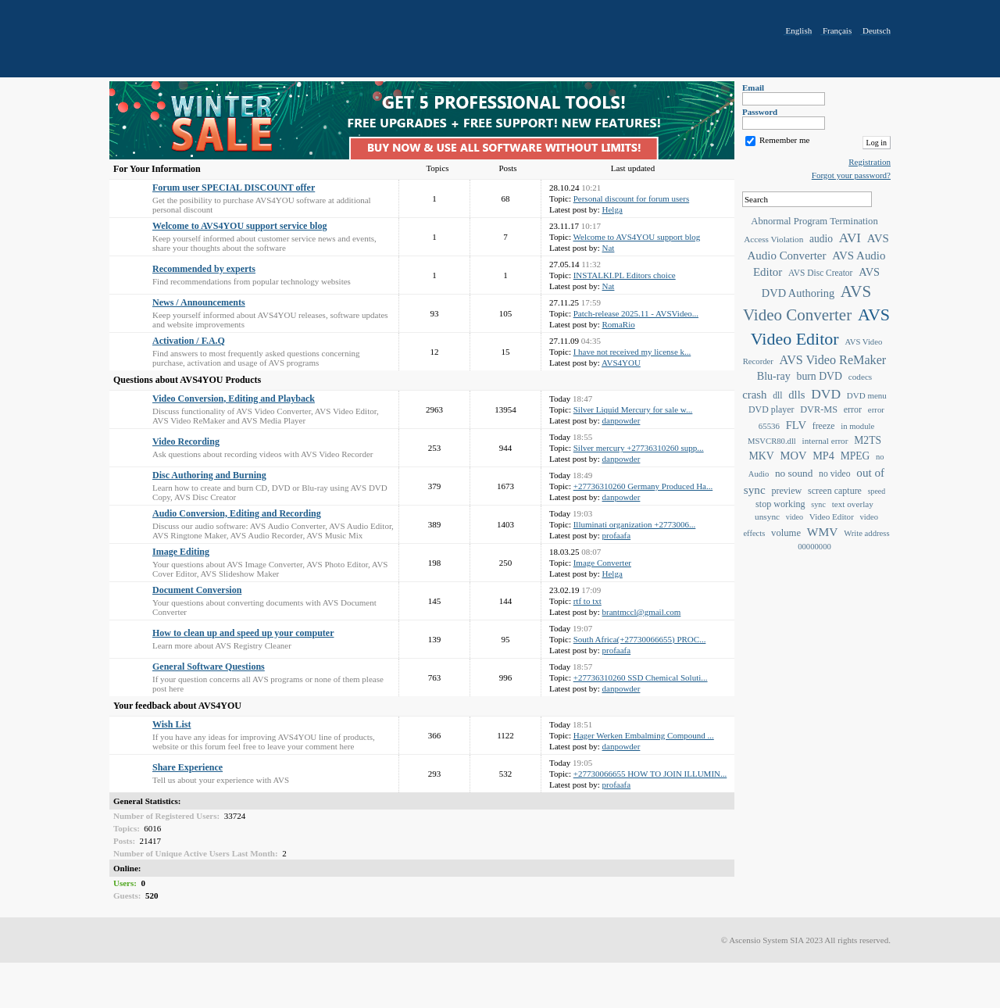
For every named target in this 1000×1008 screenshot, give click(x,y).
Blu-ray (774, 376)
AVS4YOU (621, 362)
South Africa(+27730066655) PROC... (639, 639)
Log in (876, 142)
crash (754, 394)
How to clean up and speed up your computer (243, 632)
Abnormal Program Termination (814, 221)
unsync (767, 516)
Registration (869, 161)
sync (818, 504)
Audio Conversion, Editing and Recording (236, 513)
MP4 (823, 455)
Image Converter (602, 562)
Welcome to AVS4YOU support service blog (239, 225)
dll (777, 396)
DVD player (771, 409)
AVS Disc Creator (820, 272)
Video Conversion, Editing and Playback (233, 398)
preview (786, 490)
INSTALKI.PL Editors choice (624, 275)
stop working (780, 504)
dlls (796, 394)
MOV (793, 455)
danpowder (621, 420)
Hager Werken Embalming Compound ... (643, 735)
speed (876, 491)
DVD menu (867, 395)
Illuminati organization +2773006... (634, 524)
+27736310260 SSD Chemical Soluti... (640, 677)
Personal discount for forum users (631, 198)
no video (834, 474)
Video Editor (831, 516)
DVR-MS (819, 409)
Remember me (784, 140)
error (853, 409)
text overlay (852, 504)
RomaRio (618, 324)
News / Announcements (198, 302)
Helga (612, 209)
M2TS (867, 440)
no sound (793, 473)
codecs (860, 376)
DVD (826, 394)
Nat (608, 247)
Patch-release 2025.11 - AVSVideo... (635, 313)
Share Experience (187, 767)
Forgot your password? (851, 175)
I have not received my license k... (632, 351)
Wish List (171, 724)
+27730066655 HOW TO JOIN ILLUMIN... (650, 773)
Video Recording (186, 441)
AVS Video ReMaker (833, 359)
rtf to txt (587, 601)
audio (821, 239)
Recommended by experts (203, 268)
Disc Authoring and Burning (209, 475)
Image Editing (180, 551)
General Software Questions (208, 666)
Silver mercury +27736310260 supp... (638, 447)
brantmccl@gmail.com (641, 612)
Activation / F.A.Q (188, 340)
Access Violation (773, 239)
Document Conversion (196, 589)
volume (786, 532)
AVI (850, 238)
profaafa (616, 535)
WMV (822, 531)
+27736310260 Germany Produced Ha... (643, 486)
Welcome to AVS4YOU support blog (637, 236)
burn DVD (819, 376)
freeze (823, 426)
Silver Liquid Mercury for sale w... (633, 409)
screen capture (835, 490)
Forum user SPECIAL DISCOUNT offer (233, 187)
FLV (796, 425)
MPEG (855, 456)
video (794, 517)
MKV (760, 456)
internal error (825, 440)
